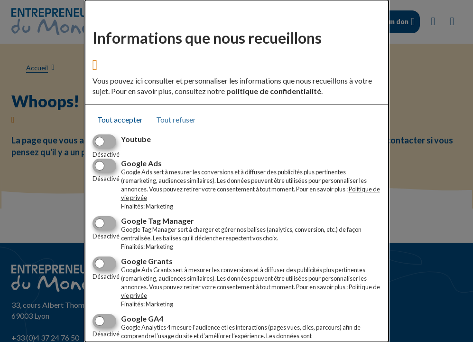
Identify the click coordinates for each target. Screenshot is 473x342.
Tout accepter (120, 119)
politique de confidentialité (273, 90)
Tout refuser (176, 119)
